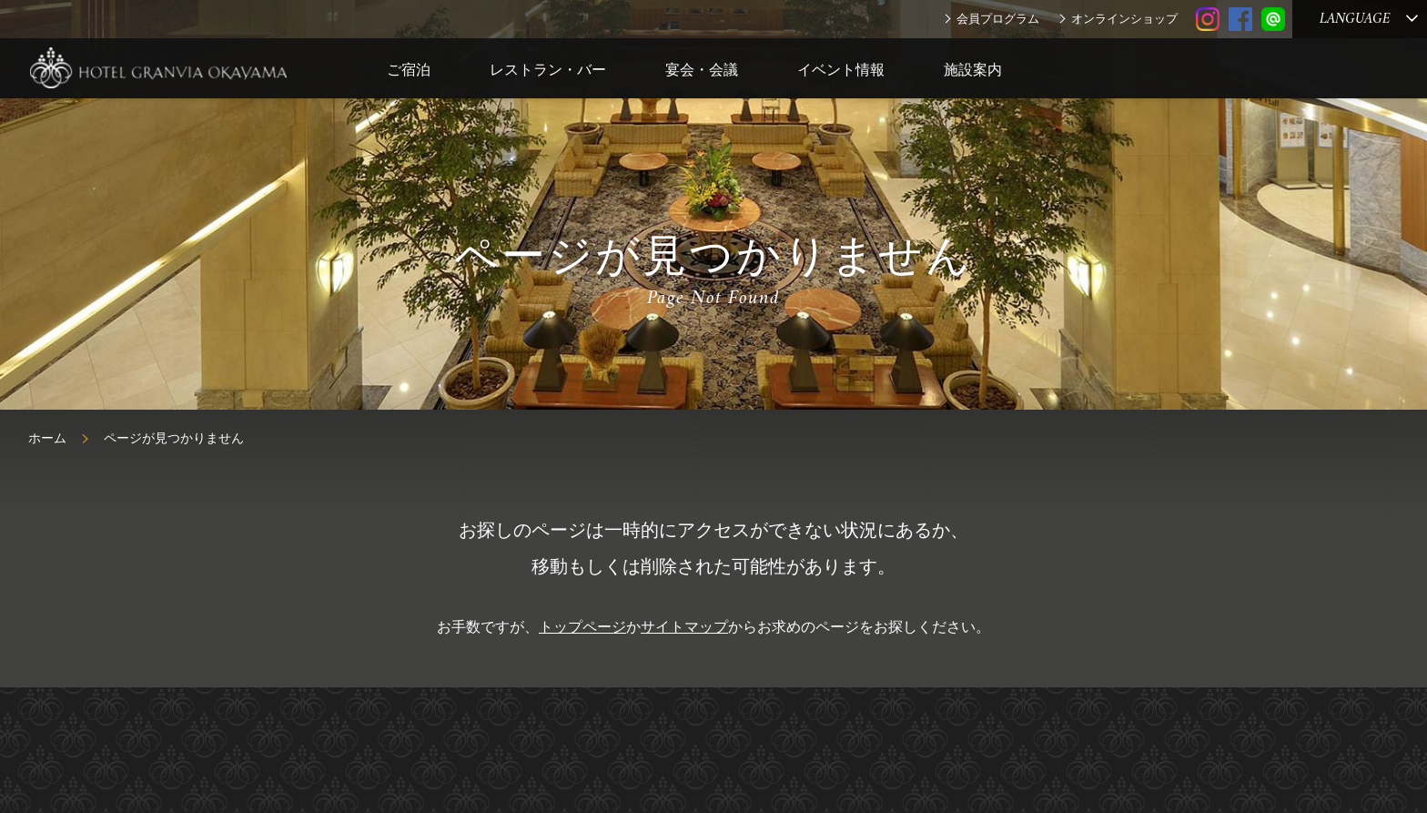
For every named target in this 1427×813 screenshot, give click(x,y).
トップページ (582, 627)
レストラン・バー (548, 69)
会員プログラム (997, 18)
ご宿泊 (408, 69)
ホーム (47, 438)
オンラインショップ (1124, 18)
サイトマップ (684, 627)
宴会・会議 (701, 69)
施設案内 (973, 69)
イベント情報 (841, 69)
